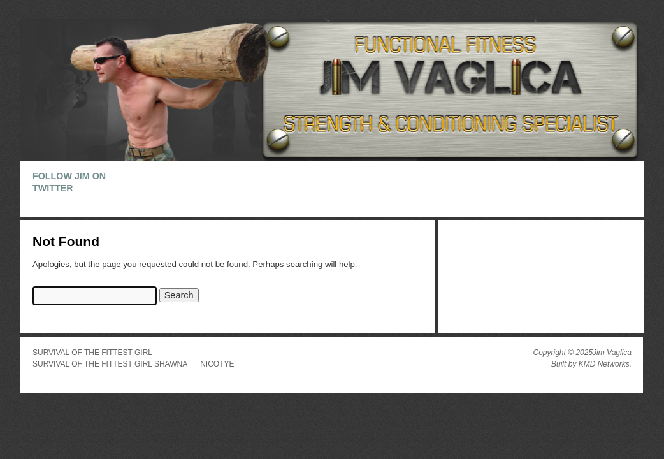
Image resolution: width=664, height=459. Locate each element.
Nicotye (217, 364)
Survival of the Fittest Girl (92, 352)
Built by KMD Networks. (591, 364)
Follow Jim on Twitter (69, 182)
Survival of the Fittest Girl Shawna (109, 364)
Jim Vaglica (612, 352)
